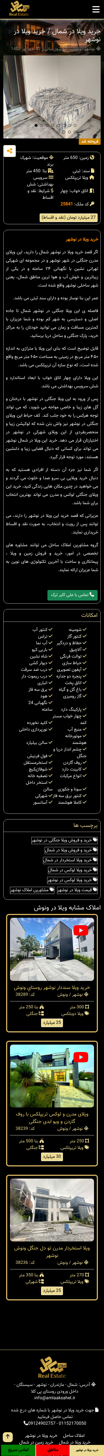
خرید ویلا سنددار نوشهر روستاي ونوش (52, 988)
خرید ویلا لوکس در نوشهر (72, 880)
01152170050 (72, 1423)
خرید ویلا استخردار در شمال (70, 860)
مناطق (52, 1450)
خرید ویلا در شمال (74, 1442)
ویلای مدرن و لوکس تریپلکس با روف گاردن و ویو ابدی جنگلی (52, 1118)
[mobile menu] (96, 8)
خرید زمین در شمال (36, 1442)
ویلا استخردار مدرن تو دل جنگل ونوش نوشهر (52, 1252)
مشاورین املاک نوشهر (32, 890)
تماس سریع (18, 1450)
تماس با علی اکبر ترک (72, 595)
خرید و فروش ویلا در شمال (71, 850)
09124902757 (41, 1423)
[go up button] (8, 1437)
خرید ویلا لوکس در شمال (72, 870)
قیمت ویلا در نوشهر (77, 890)
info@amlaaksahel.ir (54, 1398)
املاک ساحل (74, 1435)
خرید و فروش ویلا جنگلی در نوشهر (64, 840)
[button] (36, 125)
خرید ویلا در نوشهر (82, 239)
